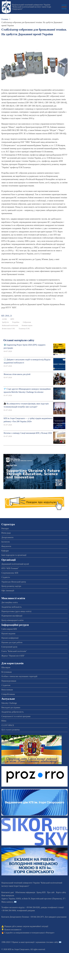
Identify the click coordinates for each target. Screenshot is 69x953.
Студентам (5, 685)
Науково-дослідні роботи (11, 642)
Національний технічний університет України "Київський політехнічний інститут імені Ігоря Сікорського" (31, 7)
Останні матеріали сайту (18, 340)
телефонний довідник (26, 910)
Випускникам (7, 690)
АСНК (4, 319)
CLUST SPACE (7, 725)
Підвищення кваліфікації (11, 616)
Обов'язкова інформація (25, 892)
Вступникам (6, 672)
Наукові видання (8, 634)
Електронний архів (9, 647)
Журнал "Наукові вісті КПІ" (13, 656)
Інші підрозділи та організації (13, 555)
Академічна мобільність (11, 607)
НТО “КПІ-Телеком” (10, 568)
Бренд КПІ (41, 892)
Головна (4, 19)
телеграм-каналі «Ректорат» (42, 933)
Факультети (6, 546)
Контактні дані (7, 892)
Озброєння (27, 322)
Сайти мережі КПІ (9, 629)
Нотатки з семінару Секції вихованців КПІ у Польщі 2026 (28, 433)
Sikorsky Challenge (9, 703)
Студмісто (5, 577)
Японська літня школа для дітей (17, 374)
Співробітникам (8, 694)
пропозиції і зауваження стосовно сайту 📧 (43, 942)
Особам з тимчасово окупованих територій (19, 676)
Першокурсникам (8, 681)
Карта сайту (61, 892)
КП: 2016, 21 (6, 316)
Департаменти (7, 537)
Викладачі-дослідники (10, 707)
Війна (3, 721)
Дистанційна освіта (9, 602)
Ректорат (5, 528)
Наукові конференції (10, 638)
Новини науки (27, 325)
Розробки (15, 322)
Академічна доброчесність (12, 712)
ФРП (12, 319)
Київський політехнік (10, 325)
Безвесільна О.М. (8, 329)
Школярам (5, 667)
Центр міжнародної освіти (12, 620)
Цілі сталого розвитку (10, 730)
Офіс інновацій (7, 591)
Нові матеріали (7, 895)
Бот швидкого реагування (55, 917)
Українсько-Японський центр (13, 582)
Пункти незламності (12, 930)
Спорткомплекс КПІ (9, 573)
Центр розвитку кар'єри (11, 586)
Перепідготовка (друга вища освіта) (16, 611)
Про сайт (51, 892)
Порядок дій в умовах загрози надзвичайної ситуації (26, 926)
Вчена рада (6, 533)
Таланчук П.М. (24, 329)
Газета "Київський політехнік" (14, 651)
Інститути (5, 542)
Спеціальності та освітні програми (15, 716)
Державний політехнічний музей (15, 564)
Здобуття (5, 322)
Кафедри (5, 551)
